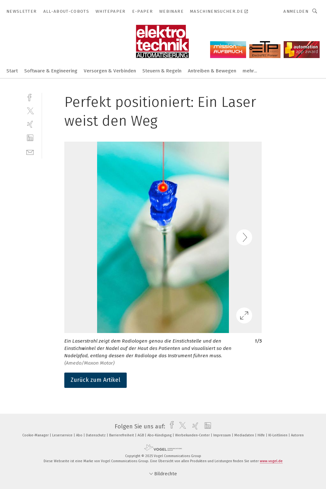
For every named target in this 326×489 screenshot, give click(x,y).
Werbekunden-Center (193, 435)
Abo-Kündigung (160, 435)
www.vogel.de (271, 461)
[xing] (30, 124)
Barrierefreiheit (122, 435)
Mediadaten (244, 435)
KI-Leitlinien (278, 435)
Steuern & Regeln (161, 71)
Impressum (222, 435)
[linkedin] (30, 138)
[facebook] (30, 97)
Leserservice (63, 435)
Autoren (297, 435)
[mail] (30, 152)
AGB (141, 435)
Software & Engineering (50, 71)
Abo (79, 435)
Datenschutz (96, 435)
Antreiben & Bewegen (212, 71)
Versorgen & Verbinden (110, 71)
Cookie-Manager (36, 435)
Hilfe (262, 435)
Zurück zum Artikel (95, 379)
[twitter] (30, 111)
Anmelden (295, 11)
